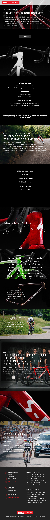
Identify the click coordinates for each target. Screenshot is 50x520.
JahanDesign (41, 516)
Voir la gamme (25, 36)
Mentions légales (14, 516)
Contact (7, 516)
